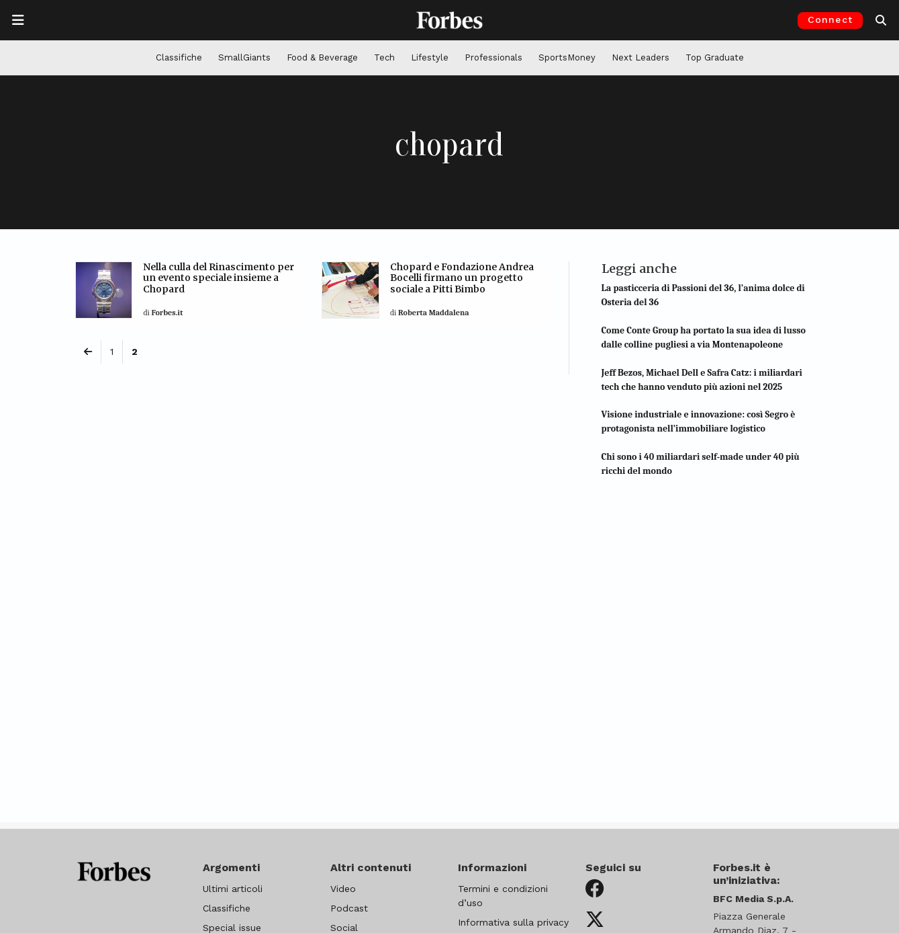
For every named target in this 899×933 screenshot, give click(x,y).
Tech (384, 57)
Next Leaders (640, 57)
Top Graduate (714, 57)
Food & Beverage (322, 57)
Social (344, 927)
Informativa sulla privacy (513, 922)
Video (343, 888)
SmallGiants (244, 57)
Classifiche (179, 57)
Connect (830, 19)
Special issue (232, 927)
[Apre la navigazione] (18, 20)
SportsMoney (567, 57)
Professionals (493, 57)
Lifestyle (429, 57)
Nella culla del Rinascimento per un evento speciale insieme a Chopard (218, 278)
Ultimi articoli (233, 888)
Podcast (349, 908)
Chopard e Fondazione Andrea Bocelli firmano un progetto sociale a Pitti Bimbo (462, 278)
